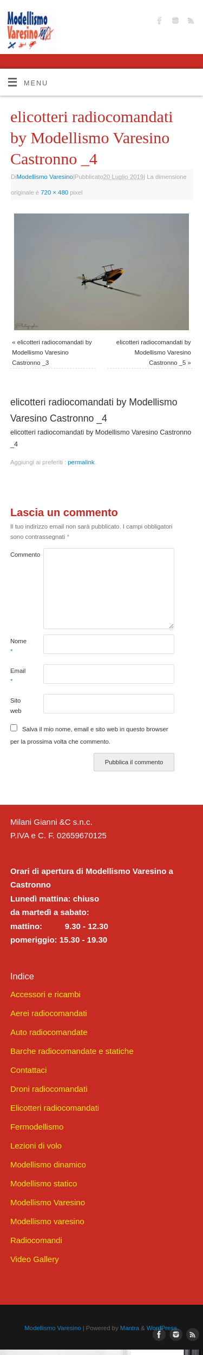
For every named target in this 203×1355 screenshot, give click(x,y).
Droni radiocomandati (49, 1088)
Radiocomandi (36, 1240)
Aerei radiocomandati (48, 1013)
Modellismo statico (43, 1183)
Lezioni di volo (36, 1145)
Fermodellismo (36, 1126)
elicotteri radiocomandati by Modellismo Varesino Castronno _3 (51, 352)
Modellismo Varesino (45, 176)
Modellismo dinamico (48, 1164)
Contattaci (28, 1069)
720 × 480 (54, 192)
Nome (18, 646)
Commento (18, 554)
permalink (81, 462)
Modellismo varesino (47, 1221)
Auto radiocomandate (49, 1032)
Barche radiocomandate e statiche (72, 1051)
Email (17, 676)
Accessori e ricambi (45, 994)
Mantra (129, 1328)
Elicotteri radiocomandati (54, 1107)
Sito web (16, 705)
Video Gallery (34, 1259)
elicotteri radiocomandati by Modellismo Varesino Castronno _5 (153, 352)
